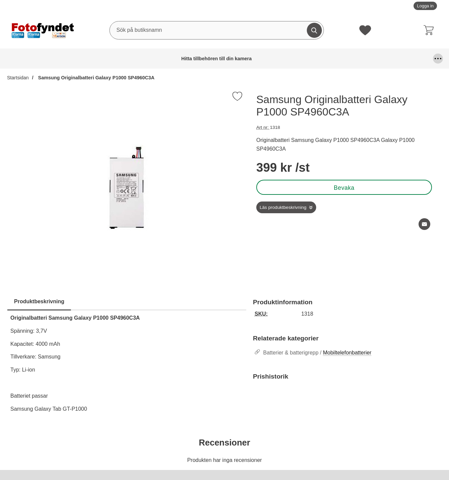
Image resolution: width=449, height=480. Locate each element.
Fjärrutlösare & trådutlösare (192, 58)
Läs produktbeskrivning (283, 207)
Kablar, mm (326, 58)
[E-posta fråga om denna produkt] (424, 224)
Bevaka (344, 187)
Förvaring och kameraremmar (281, 58)
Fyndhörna (238, 58)
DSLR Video (155, 58)
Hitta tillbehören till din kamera (25, 58)
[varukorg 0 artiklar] (430, 30)
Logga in (425, 5)
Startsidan (18, 77)
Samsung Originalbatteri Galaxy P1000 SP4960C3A (96, 77)
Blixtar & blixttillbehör (120, 58)
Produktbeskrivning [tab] (39, 301)
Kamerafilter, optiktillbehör (362, 58)
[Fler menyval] (438, 59)
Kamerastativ (411, 58)
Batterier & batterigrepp (76, 58)
